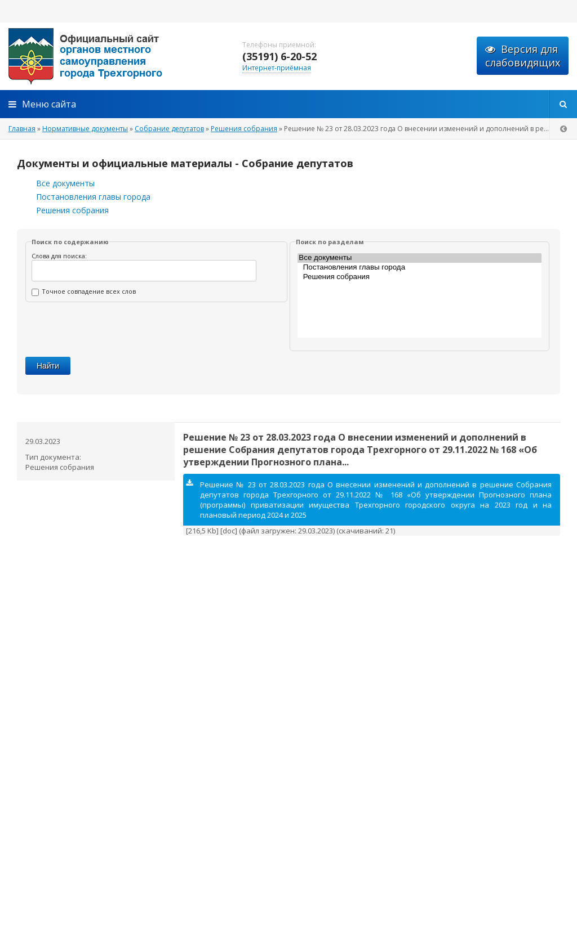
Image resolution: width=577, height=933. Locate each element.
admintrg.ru (112, 56)
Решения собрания (72, 210)
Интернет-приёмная (276, 68)
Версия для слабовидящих (522, 55)
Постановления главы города (93, 196)
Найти (48, 365)
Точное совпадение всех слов (84, 291)
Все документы (65, 183)
